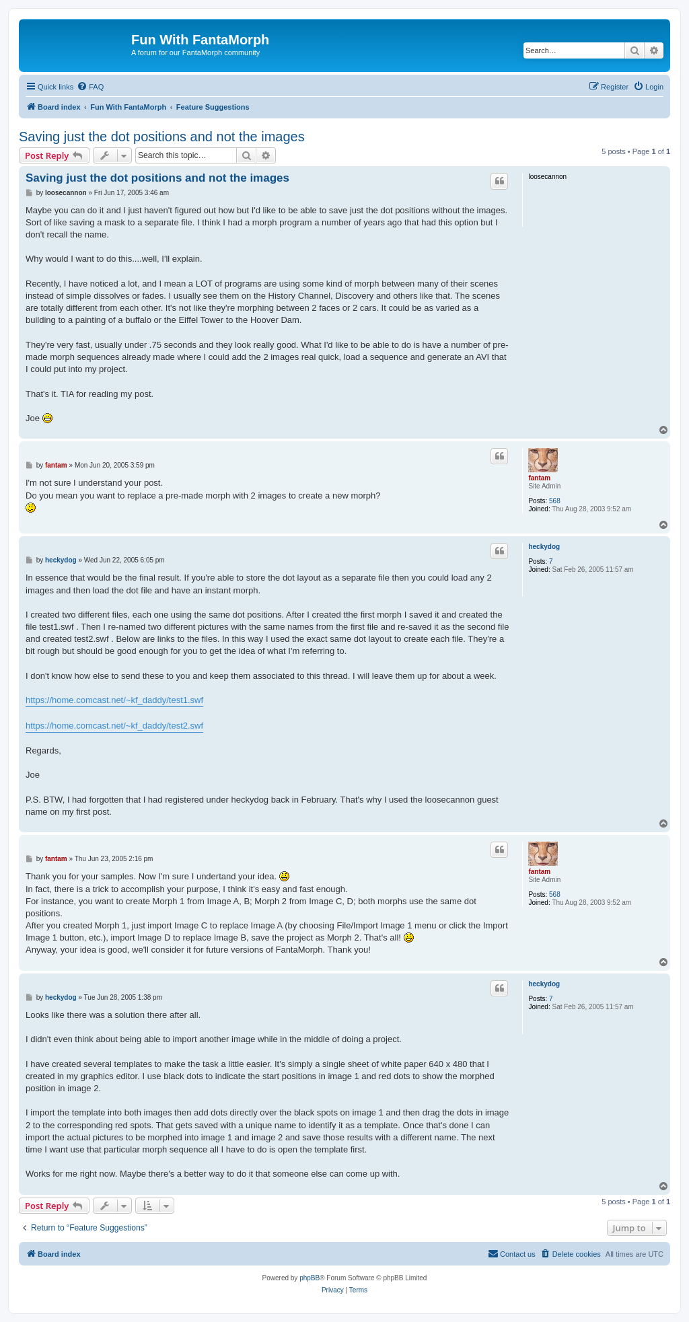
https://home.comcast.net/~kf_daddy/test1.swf (114, 700)
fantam (539, 478)
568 (554, 501)
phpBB (309, 1278)
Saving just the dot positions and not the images (162, 136)
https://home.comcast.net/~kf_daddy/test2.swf (114, 726)
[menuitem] (90, 87)
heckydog (544, 546)
